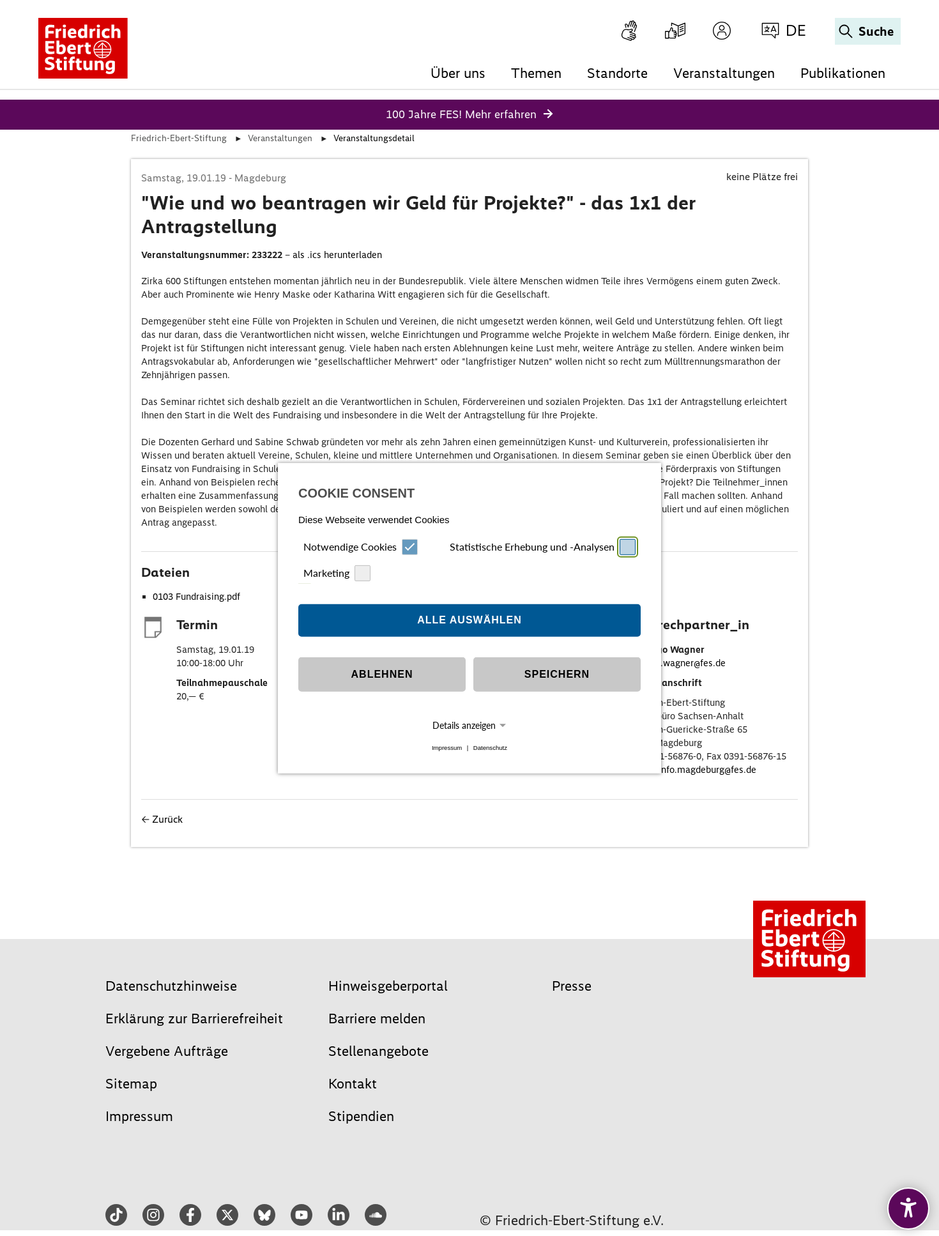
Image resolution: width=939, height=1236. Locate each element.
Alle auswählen (469, 619)
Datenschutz (490, 747)
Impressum (447, 747)
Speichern (557, 674)
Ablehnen (382, 674)
